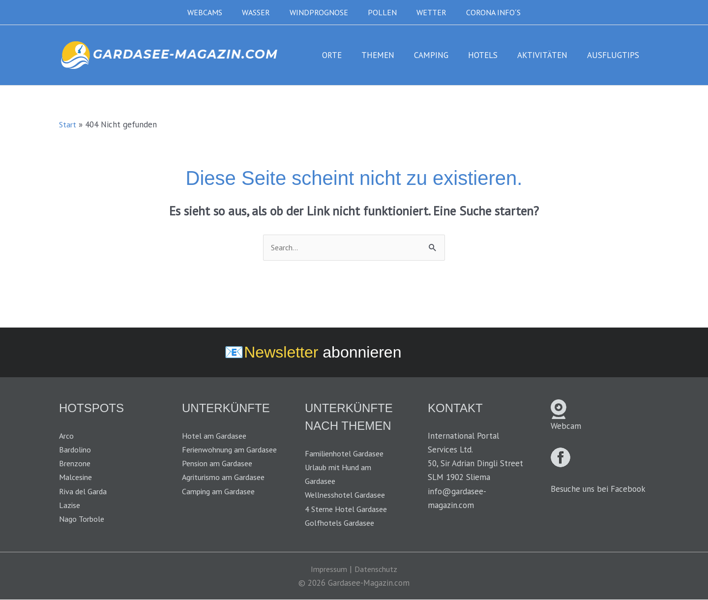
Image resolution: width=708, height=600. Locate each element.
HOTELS (490, 55)
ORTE (348, 55)
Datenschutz (377, 569)
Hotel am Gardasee (216, 436)
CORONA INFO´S (483, 12)
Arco (67, 436)
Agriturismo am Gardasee (226, 491)
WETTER (426, 12)
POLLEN (380, 12)
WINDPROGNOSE (321, 12)
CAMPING (441, 55)
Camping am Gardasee (221, 505)
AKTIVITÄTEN (547, 55)
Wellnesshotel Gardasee (347, 495)
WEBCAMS (214, 12)
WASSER (262, 12)
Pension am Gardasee (220, 478)
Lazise (70, 505)
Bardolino (76, 450)
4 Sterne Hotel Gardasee (349, 509)
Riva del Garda (84, 491)
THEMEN (391, 55)
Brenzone (76, 464)
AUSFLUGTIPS (615, 55)
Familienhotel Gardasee (347, 454)
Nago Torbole (83, 519)
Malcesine (77, 478)
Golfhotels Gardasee (341, 523)
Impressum (328, 569)
